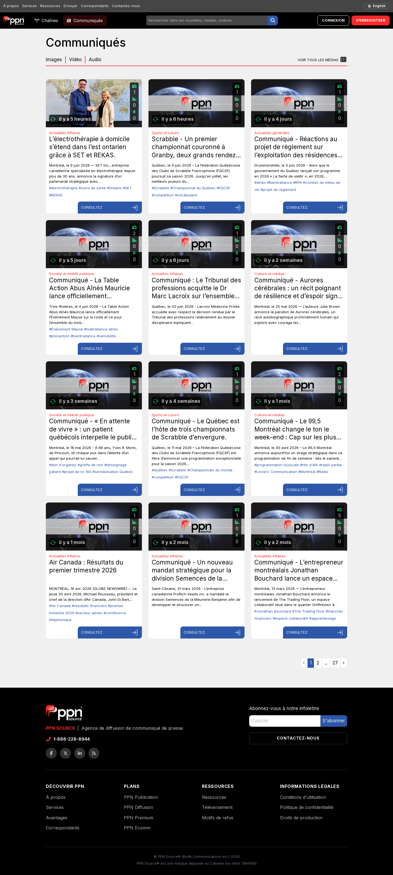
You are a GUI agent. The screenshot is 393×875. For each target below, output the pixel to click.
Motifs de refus (217, 817)
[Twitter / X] (65, 753)
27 (335, 663)
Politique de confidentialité (307, 807)
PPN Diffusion (138, 807)
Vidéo (75, 59)
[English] (377, 6)
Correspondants (95, 6)
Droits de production (301, 817)
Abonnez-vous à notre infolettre (284, 708)
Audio (95, 59)
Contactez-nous (126, 6)
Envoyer (71, 6)
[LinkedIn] (79, 753)
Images (54, 59)
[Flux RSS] (93, 753)
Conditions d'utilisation (303, 797)
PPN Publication (141, 797)
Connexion (333, 20)
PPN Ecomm (137, 827)
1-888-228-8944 (68, 739)
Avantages (56, 817)
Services (29, 6)
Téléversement (217, 807)
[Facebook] (51, 753)
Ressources (50, 6)
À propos (11, 6)
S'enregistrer (370, 20)
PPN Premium (138, 817)
